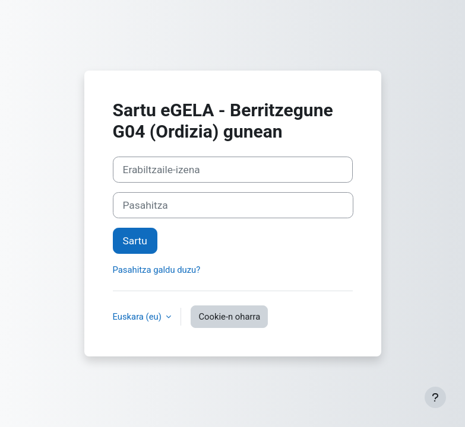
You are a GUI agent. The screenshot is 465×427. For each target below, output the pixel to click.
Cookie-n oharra (229, 316)
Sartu (135, 241)
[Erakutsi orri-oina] (435, 397)
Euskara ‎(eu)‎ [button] (138, 316)
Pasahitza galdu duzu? (157, 270)
